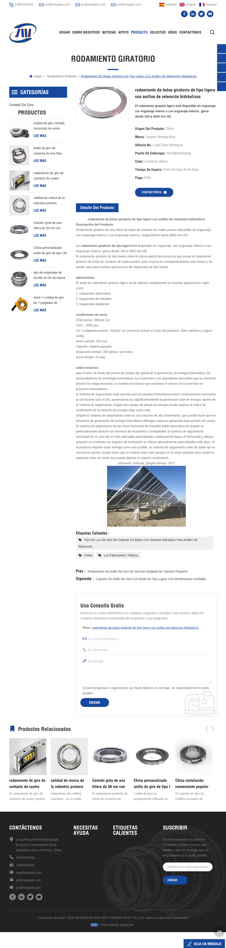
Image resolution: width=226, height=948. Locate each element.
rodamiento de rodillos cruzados (133, 874)
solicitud (158, 32)
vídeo (172, 32)
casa (77, 845)
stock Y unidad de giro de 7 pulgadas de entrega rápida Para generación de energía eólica (49, 320)
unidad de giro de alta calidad (133, 852)
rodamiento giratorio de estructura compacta (133, 889)
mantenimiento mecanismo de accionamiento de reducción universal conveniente (133, 912)
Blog (76, 867)
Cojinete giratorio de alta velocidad (133, 867)
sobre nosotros (84, 852)
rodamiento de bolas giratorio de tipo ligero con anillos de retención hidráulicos (145, 627)
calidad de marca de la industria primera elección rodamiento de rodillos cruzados (50, 220)
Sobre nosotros (86, 32)
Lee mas (40, 155)
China (88, 555)
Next (213, 728)
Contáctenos (190, 32)
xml (76, 882)
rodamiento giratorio (61, 76)
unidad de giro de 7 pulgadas (133, 904)
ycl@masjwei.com (93, 4)
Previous (206, 728)
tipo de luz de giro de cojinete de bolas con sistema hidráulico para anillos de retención (138, 543)
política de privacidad (88, 889)
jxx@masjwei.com (129, 4)
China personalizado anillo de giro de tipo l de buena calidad (50, 270)
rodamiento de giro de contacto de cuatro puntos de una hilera (49, 196)
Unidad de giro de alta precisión (133, 845)
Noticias (109, 32)
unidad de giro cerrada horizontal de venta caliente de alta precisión (49, 146)
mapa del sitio (83, 874)
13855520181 (24, 4)
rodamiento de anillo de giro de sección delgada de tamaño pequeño (138, 571)
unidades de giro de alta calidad (133, 859)
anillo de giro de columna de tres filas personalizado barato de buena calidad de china (50, 171)
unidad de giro (21, 105)
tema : (141, 627)
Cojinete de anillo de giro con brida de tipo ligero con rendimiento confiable (151, 579)
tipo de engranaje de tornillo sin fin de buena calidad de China (49, 295)
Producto (139, 32)
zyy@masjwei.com (57, 4)
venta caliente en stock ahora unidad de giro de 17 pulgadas (133, 882)
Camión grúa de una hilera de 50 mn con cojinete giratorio (48, 245)
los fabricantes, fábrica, (121, 555)
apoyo (123, 32)
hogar (64, 32)
